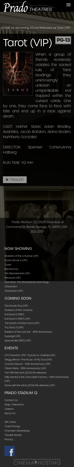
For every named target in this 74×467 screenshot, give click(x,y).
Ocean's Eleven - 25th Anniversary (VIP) (27, 364)
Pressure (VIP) (13, 277)
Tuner (8, 264)
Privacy (9, 439)
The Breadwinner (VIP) (17, 273)
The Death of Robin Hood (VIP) (22, 323)
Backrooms (11, 269)
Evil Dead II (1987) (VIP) (17, 318)
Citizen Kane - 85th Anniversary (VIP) (25, 368)
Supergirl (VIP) (13, 336)
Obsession (11, 286)
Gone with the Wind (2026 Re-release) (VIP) (30, 385)
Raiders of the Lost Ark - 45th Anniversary (28, 331)
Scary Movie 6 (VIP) (16, 260)
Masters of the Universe (19, 310)
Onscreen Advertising (17, 430)
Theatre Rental (13, 435)
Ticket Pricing (12, 426)
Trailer (14, 179)
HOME (6, 28)
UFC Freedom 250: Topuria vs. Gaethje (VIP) (30, 355)
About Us (10, 413)
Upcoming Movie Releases (33, 28)
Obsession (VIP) (14, 290)
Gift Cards (10, 422)
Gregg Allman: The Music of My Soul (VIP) (28, 359)
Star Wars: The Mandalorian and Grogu (27, 282)
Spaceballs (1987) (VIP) (18, 340)
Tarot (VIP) (63, 28)
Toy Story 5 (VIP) (14, 327)
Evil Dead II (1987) (14, 314)
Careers (9, 409)
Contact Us (11, 400)
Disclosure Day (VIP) (16, 305)
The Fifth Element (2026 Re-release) (25, 372)
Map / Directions (14, 404)
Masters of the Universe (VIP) (21, 256)
